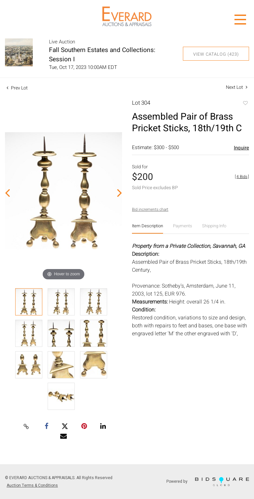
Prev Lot (17, 87)
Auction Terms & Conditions (32, 485)
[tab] (147, 228)
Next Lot (236, 87)
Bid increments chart (150, 209)
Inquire (241, 147)
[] (242, 177)
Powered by (207, 481)
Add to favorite (245, 104)
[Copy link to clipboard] (26, 427)
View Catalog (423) (216, 54)
